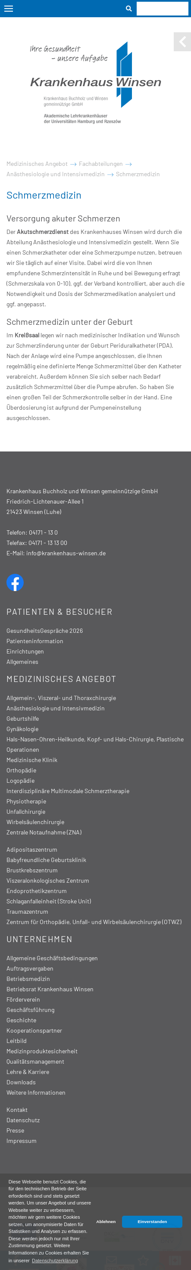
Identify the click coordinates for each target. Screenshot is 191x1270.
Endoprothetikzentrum (36, 890)
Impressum (21, 1140)
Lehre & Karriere (27, 1071)
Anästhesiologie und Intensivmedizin (55, 173)
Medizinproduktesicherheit (42, 1051)
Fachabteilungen (101, 163)
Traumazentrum (27, 911)
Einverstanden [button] (152, 1221)
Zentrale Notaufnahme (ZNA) (43, 832)
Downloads (21, 1082)
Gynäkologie (22, 728)
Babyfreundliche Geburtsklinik (46, 859)
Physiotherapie (26, 801)
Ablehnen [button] (106, 1221)
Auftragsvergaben (29, 968)
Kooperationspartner (34, 1030)
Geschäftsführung (30, 1009)
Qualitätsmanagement (35, 1061)
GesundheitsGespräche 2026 (44, 630)
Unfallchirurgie (25, 811)
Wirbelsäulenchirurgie (35, 821)
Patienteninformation (34, 640)
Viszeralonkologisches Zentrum (47, 880)
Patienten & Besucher (59, 611)
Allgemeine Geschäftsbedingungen (52, 958)
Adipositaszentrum (31, 849)
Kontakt (17, 1109)
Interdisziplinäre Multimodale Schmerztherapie (67, 790)
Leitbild (16, 1040)
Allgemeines (22, 661)
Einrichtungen (25, 651)
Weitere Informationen (36, 1092)
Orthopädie (21, 770)
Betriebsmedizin (28, 978)
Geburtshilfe (22, 718)
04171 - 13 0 (43, 532)
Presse (15, 1130)
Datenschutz (23, 1120)
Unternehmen (39, 939)
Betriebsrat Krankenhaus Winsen (50, 989)
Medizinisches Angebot (37, 163)
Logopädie (20, 780)
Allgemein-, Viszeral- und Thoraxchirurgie (61, 697)
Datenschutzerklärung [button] (55, 1260)
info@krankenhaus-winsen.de (66, 553)
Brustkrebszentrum (32, 870)
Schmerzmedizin (138, 173)
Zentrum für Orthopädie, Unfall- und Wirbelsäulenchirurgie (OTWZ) (94, 921)
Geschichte (21, 1020)
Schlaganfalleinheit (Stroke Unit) (48, 901)
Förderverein (23, 999)
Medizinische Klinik (31, 759)
